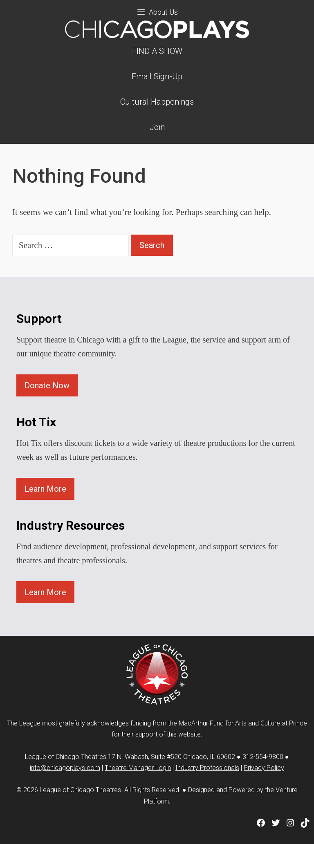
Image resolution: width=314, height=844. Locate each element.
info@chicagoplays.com (65, 768)
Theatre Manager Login (138, 768)
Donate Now (47, 385)
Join (157, 127)
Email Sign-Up (157, 76)
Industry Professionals (207, 768)
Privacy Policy (264, 768)
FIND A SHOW (157, 51)
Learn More (45, 489)
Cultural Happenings (157, 102)
